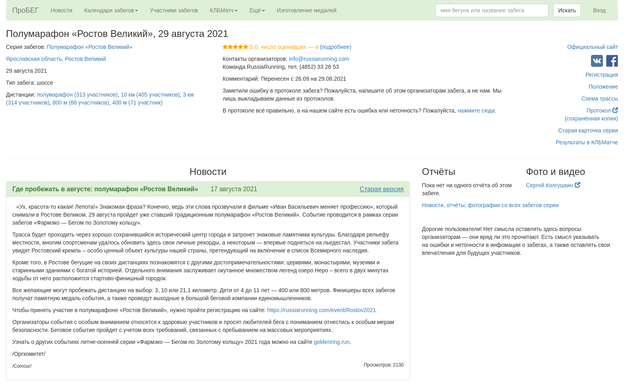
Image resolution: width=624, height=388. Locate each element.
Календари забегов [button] (111, 10)
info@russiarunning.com (319, 59)
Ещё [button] (257, 10)
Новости (61, 10)
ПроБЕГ (25, 10)
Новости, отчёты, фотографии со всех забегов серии (490, 205)
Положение (603, 86)
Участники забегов (174, 10)
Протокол (602, 110)
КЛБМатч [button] (224, 10)
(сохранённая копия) (591, 118)
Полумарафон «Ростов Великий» (90, 47)
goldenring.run (332, 342)
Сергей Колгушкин (553, 185)
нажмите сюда (476, 110)
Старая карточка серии (588, 130)
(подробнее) (335, 47)
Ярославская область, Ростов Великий (56, 59)
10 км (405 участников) (150, 94)
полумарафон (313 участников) (77, 94)
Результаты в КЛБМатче (587, 142)
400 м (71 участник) (137, 102)
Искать (567, 10)
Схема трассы (599, 98)
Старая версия (382, 189)
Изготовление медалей (307, 10)
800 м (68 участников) (81, 102)
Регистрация (601, 75)
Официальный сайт (592, 47)
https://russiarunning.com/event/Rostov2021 (321, 310)
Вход (599, 10)
